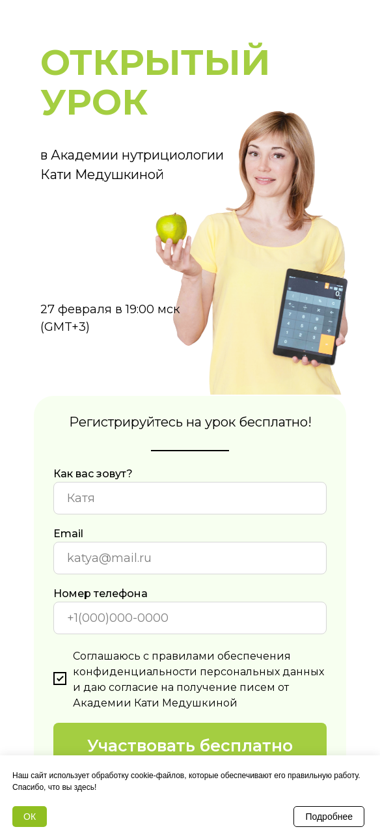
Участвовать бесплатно (190, 745)
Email (68, 533)
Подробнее (329, 816)
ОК (29, 816)
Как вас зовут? (93, 474)
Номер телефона (100, 593)
